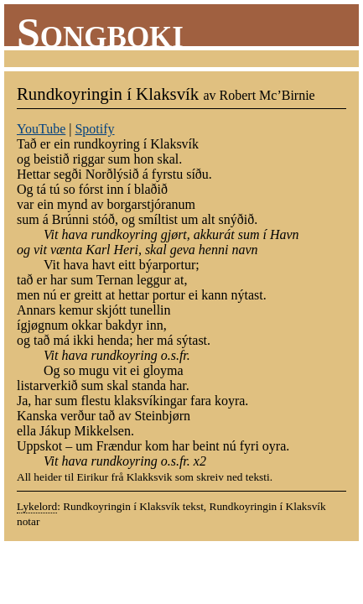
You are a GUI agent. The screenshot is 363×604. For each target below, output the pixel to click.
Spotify (94, 129)
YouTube (41, 129)
